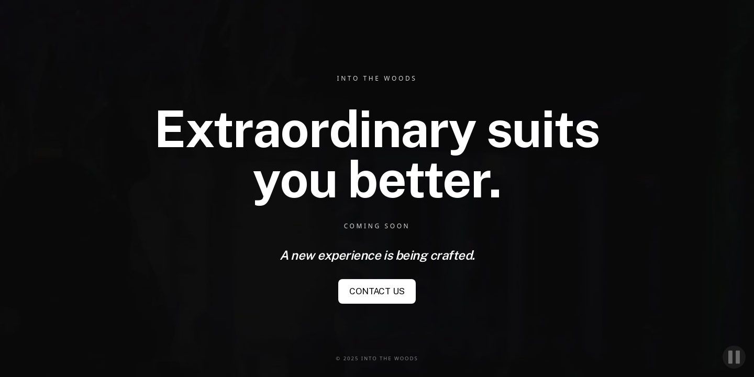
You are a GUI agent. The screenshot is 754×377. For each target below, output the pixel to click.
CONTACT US (376, 291)
